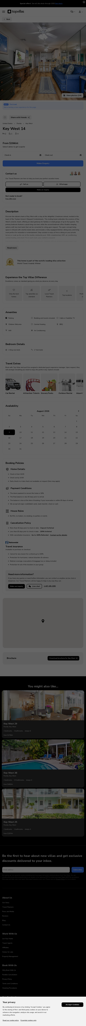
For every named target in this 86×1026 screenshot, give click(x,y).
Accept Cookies (72, 1004)
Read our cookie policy (11, 1020)
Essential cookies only (28, 1020)
